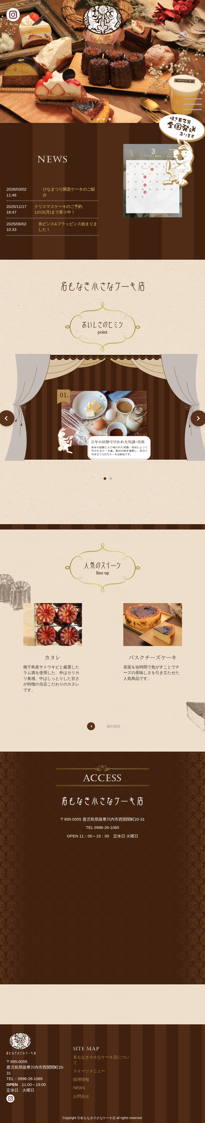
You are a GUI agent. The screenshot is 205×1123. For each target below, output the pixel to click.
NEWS (79, 1087)
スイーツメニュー (89, 1071)
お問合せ (81, 1096)
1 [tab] (105, 478)
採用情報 (81, 1079)
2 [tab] (110, 478)
